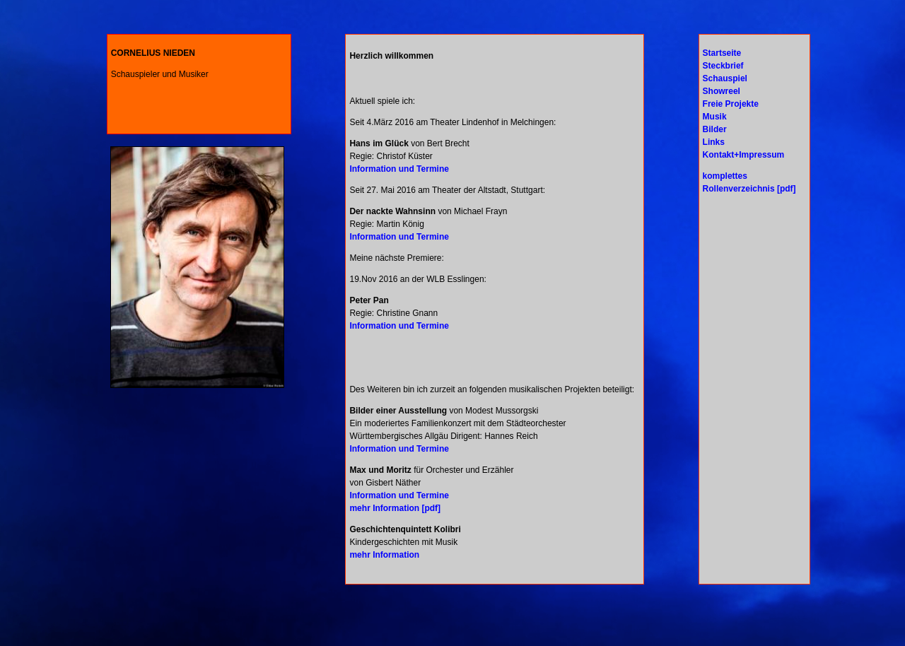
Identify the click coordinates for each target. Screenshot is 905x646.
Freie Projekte (731, 104)
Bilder (715, 129)
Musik (715, 117)
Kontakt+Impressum (744, 155)
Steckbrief (723, 66)
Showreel (721, 91)
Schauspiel (725, 78)
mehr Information (384, 555)
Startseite (722, 53)
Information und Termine (398, 169)
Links (714, 142)
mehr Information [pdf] (394, 508)
